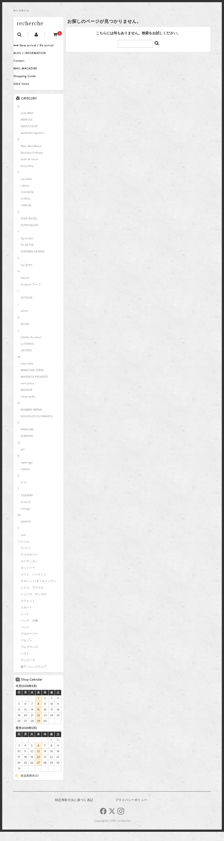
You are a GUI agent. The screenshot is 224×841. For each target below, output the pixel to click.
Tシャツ (26, 557)
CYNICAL (26, 214)
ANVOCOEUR (29, 135)
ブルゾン (26, 649)
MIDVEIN (26, 399)
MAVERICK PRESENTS (34, 386)
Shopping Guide (29, 83)
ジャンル (23, 550)
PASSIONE (27, 438)
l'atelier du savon (31, 346)
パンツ (25, 636)
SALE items (26, 92)
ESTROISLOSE (29, 234)
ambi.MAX (27, 122)
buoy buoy (27, 175)
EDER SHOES (29, 227)
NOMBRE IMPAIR (31, 418)
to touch (26, 511)
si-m (23, 491)
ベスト (25, 662)
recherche (30, 23)
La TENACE (27, 353)
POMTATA (27, 445)
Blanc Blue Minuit (31, 155)
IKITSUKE (27, 306)
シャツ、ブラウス (32, 596)
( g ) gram (26, 274)
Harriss (25, 287)
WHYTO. (26, 531)
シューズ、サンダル (33, 603)
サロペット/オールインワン (38, 590)
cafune (25, 194)
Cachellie (26, 188)
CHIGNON (27, 201)
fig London (27, 247)
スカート (26, 616)
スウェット (28, 610)
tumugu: (26, 517)
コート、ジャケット (33, 583)
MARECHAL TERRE (32, 379)
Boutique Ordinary (32, 161)
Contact (23, 64)
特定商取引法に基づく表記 (74, 809)
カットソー (28, 577)
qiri (23, 458)
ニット (25, 623)
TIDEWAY (27, 504)
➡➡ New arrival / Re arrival (38, 46)
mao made (27, 372)
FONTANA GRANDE (33, 260)
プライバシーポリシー (131, 809)
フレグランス (29, 656)
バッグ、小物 (29, 629)
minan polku (28, 405)
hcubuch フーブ (31, 293)
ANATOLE (27, 128)
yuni (23, 544)
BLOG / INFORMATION (34, 55)
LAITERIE (26, 359)
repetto (25, 478)
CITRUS (25, 208)
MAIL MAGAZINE (30, 73)
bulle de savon (29, 168)
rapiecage (27, 471)
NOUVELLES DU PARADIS (36, 425)
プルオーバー (29, 643)
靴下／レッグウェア (33, 676)
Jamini (24, 320)
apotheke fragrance (32, 142)
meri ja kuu (27, 392)
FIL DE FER (27, 254)
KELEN (25, 333)
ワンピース (28, 669)
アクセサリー (29, 564)
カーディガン (29, 570)
